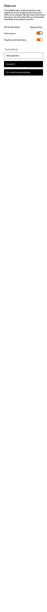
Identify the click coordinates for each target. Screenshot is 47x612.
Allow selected (12, 56)
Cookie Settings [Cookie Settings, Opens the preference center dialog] (11, 49)
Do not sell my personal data (18, 72)
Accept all (10, 64)
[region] (23, 306)
